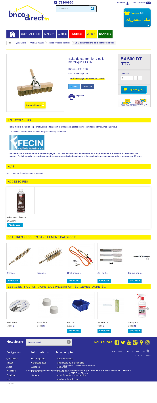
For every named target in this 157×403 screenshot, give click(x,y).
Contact (65, 387)
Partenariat (36, 371)
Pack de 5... (12, 322)
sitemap (35, 375)
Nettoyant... (134, 322)
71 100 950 (139, 361)
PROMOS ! (77, 34)
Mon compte (64, 352)
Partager (87, 86)
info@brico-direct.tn (135, 367)
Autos (62, 34)
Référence (73, 69)
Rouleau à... (104, 322)
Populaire (10, 375)
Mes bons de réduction (67, 379)
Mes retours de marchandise (70, 363)
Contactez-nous (139, 2)
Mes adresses (63, 371)
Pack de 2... (43, 322)
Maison (49, 34)
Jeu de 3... (103, 273)
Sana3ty (105, 34)
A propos (35, 367)
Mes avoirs (62, 367)
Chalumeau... (74, 273)
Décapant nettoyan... (17, 217)
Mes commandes (65, 358)
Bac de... (71, 322)
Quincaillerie (31, 34)
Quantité (124, 73)
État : (70, 73)
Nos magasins (38, 358)
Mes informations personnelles (71, 375)
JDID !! (91, 34)
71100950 (66, 2)
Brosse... (10, 273)
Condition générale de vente (82, 387)
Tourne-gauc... (135, 273)
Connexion (120, 2)
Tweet (74, 86)
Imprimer (80, 95)
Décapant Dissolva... (48, 217)
